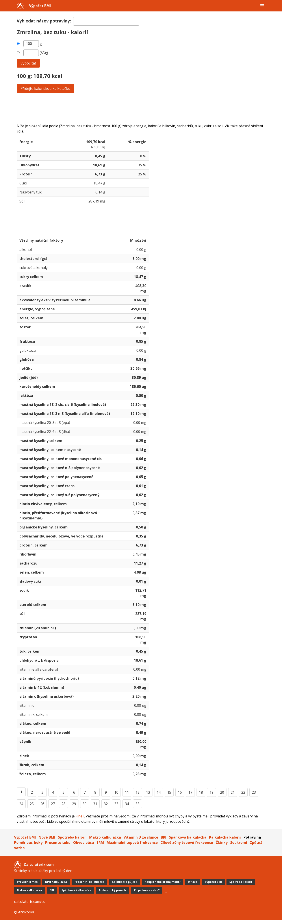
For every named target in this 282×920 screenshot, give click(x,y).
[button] (262, 5)
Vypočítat (28, 63)
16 (180, 792)
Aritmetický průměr (112, 890)
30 (85, 803)
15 (169, 792)
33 (116, 803)
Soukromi (238, 842)
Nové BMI (47, 837)
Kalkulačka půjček (124, 882)
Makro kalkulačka (105, 837)
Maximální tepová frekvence (132, 842)
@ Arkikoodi (24, 912)
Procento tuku (57, 842)
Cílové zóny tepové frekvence (186, 842)
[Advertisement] (141, 108)
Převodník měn (27, 882)
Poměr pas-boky (28, 842)
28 (63, 803)
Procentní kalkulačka (89, 882)
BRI (163, 837)
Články (222, 842)
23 (254, 792)
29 (74, 803)
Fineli (80, 816)
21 (233, 792)
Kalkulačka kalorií (225, 837)
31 (95, 803)
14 (159, 792)
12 (137, 792)
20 (222, 792)
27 (53, 803)
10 (116, 792)
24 (21, 803)
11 (127, 792)
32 (106, 803)
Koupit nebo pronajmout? (162, 882)
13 (148, 792)
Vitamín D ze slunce (141, 837)
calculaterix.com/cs (29, 901)
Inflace (192, 882)
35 (137, 803)
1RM (100, 842)
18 (201, 792)
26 (42, 803)
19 (211, 792)
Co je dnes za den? (147, 890)
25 (32, 803)
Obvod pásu (83, 842)
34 (127, 803)
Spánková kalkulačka (187, 837)
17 (190, 792)
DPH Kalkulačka (56, 882)
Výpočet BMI (40, 5)
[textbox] (106, 21)
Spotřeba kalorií (72, 837)
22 (243, 792)
